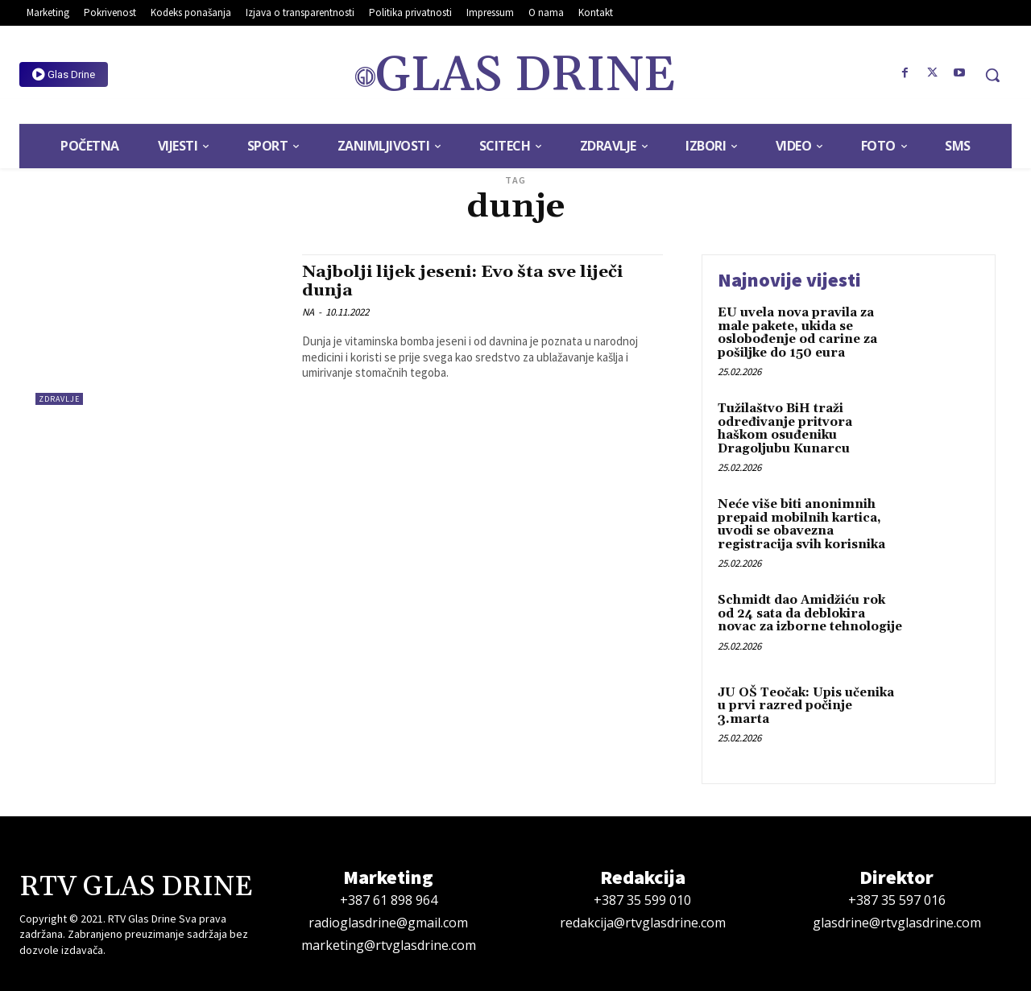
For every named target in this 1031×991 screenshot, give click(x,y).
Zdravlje (59, 399)
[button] (992, 75)
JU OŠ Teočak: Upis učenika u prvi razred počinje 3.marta (806, 706)
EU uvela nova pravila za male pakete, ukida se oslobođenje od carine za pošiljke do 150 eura (797, 333)
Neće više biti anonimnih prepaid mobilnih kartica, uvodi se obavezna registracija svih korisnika (801, 524)
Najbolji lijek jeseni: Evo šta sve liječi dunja (464, 281)
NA (308, 312)
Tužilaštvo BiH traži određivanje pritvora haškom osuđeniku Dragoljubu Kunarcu (785, 428)
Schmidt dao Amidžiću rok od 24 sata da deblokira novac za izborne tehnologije (810, 613)
